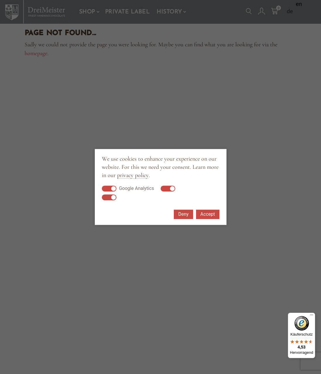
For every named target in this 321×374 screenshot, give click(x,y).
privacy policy (133, 175)
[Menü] (311, 316)
